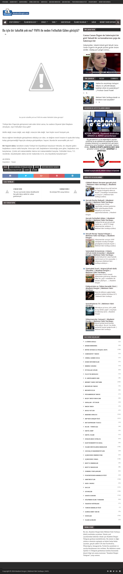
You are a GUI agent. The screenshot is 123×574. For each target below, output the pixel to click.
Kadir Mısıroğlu (23, 2)
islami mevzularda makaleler (96, 447)
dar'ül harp (89, 431)
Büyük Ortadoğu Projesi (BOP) (96, 350)
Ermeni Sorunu (90, 366)
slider (27, 170)
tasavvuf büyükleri (92, 504)
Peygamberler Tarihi (92, 394)
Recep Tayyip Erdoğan (93, 398)
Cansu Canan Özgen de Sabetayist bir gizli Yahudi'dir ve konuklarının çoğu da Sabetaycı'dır (101, 38)
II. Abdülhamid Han (92, 378)
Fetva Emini (5, 2)
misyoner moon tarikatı (50, 167)
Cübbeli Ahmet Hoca (34, 2)
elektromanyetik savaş (93, 443)
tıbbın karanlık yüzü (93, 508)
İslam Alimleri (90, 520)
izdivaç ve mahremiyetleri (95, 451)
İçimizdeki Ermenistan (54, 2)
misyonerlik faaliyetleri (13, 170)
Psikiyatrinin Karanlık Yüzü (79, 2)
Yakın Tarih (89, 406)
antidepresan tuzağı (93, 423)
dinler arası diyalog (93, 439)
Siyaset (43, 22)
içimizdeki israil (91, 459)
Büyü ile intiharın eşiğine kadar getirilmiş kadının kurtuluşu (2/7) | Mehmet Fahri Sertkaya (106, 294)
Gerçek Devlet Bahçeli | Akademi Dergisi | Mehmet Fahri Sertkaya (99, 201)
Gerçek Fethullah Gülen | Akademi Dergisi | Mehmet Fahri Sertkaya (100, 219)
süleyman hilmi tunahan (94, 500)
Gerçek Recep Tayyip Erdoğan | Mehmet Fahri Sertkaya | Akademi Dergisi (100, 236)
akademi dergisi (91, 414)
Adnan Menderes (91, 346)
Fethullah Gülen (91, 370)
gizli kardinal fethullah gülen (21, 167)
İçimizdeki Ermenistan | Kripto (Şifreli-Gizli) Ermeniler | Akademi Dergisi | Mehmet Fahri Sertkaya (100, 253)
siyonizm (88, 491)
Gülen (37, 167)
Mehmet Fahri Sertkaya (105, 2)
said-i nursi (89, 483)
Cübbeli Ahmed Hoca (92, 358)
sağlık (87, 487)
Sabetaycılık (44, 2)
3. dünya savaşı (90, 342)
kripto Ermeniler (91, 463)
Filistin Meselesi (91, 374)
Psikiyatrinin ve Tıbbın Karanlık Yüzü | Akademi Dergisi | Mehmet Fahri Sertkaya (101, 288)
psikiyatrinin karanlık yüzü (96, 475)
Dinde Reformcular (92, 362)
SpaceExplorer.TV (93, 2)
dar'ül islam (89, 435)
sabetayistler (90, 479)
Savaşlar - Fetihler (92, 402)
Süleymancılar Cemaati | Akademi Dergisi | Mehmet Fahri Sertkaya (100, 320)
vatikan (34, 170)
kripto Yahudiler (91, 467)
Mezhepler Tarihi (91, 386)
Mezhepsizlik (90, 390)
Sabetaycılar (65, 22)
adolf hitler (90, 410)
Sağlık (94, 22)
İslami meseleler (30, 22)
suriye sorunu (90, 495)
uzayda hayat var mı (92, 512)
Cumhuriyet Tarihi (92, 354)
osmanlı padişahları (93, 471)
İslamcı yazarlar (80, 22)
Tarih (53, 22)
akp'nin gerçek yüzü (92, 419)
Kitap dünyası (14, 22)
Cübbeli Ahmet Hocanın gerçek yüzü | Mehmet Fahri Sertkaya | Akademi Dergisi (101, 184)
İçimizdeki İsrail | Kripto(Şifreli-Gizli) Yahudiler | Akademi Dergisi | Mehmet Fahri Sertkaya (101, 270)
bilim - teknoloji (91, 427)
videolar (88, 516)
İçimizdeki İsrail (66, 2)
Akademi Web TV (13, 2)
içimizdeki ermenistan (93, 455)
